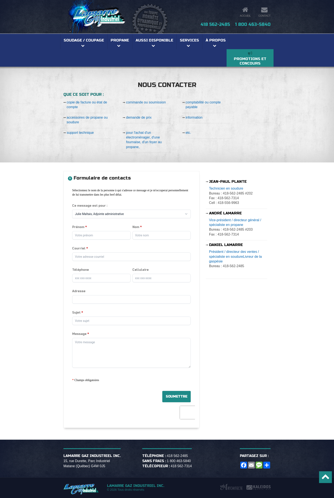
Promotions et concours (250, 61)
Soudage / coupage (84, 40)
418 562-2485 (215, 24)
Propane (120, 40)
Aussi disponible (154, 40)
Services (189, 40)
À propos (216, 40)
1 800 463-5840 (253, 24)
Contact (264, 15)
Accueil (245, 15)
